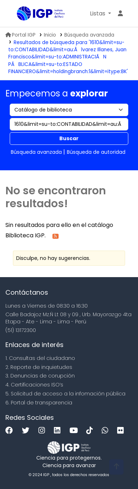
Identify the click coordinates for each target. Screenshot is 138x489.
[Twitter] (27, 431)
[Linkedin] (59, 431)
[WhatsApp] (107, 431)
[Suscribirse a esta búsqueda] (55, 235)
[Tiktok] (91, 431)
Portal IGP (20, 35)
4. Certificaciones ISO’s (34, 384)
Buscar (69, 138)
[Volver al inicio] (116, 467)
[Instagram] (43, 431)
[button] (100, 14)
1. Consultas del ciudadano (40, 358)
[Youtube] (75, 431)
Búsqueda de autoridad (96, 152)
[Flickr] (122, 431)
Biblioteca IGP (19, 13)
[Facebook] (11, 431)
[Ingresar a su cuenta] (120, 14)
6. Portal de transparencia (38, 402)
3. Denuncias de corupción (40, 375)
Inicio (50, 35)
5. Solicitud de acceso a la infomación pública (65, 393)
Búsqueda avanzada (89, 35)
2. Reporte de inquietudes (38, 367)
